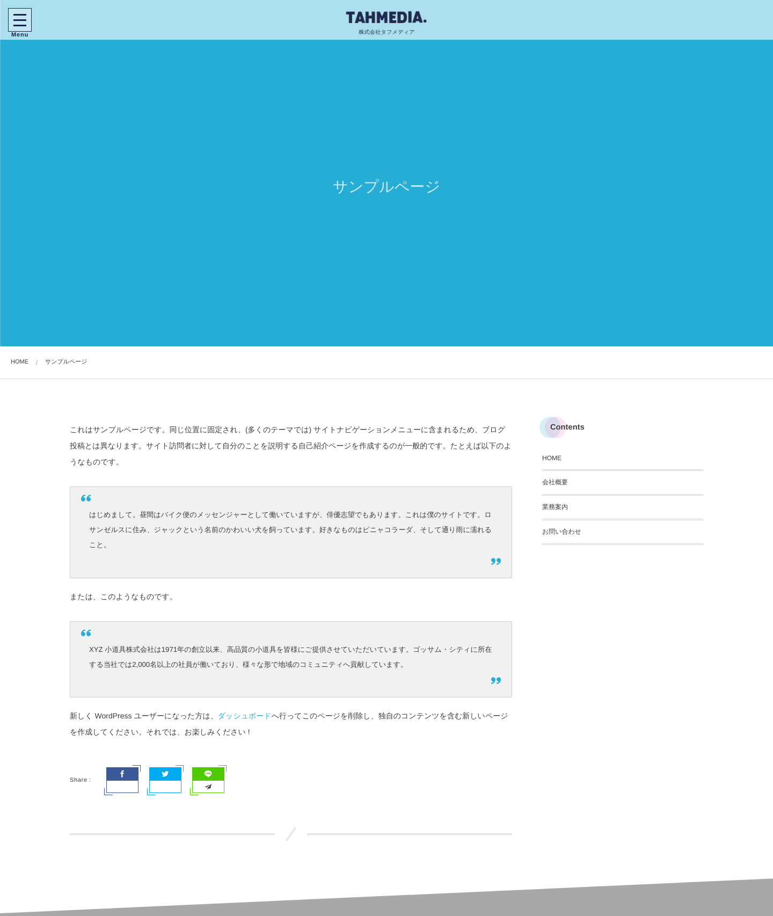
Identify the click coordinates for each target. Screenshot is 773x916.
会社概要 (555, 482)
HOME (551, 458)
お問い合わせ (561, 531)
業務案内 (555, 507)
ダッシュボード (245, 715)
